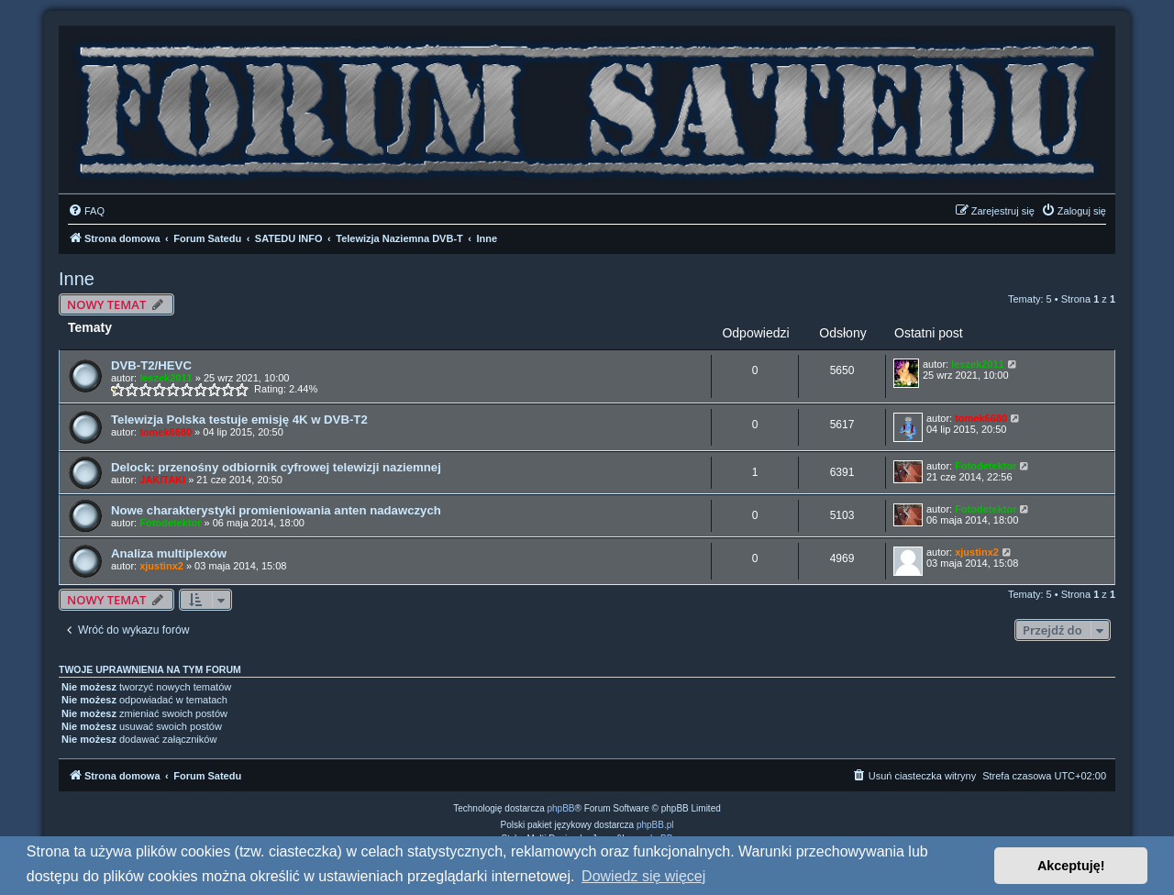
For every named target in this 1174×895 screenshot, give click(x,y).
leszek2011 (166, 377)
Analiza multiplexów (169, 553)
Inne (76, 279)
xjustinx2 (161, 565)
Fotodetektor (985, 465)
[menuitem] (86, 211)
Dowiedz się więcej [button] (643, 876)
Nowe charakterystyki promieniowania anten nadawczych (276, 510)
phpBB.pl (655, 825)
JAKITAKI (162, 479)
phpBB (561, 808)
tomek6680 (165, 431)
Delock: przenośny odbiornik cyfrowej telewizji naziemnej (276, 467)
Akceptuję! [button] (1071, 865)
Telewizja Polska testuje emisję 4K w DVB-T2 (239, 419)
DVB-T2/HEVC (151, 365)
